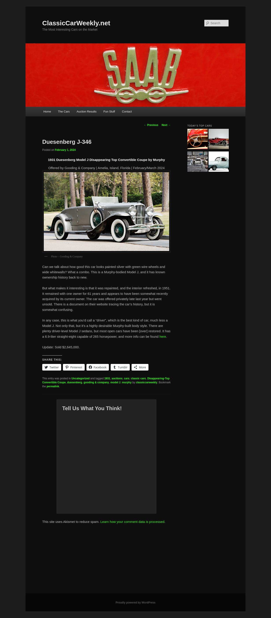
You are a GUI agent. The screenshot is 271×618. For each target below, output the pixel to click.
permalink (53, 386)
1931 (107, 378)
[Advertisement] (135, 560)
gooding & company (96, 382)
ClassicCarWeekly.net (76, 23)
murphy (127, 382)
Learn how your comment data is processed (132, 522)
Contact (127, 111)
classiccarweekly (146, 382)
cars (127, 378)
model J (115, 382)
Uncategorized (80, 378)
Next (166, 125)
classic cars (138, 378)
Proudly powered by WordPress (135, 602)
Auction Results (86, 111)
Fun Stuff (109, 111)
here (162, 336)
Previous (151, 125)
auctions (117, 378)
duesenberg (74, 382)
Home (47, 111)
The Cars (64, 111)
